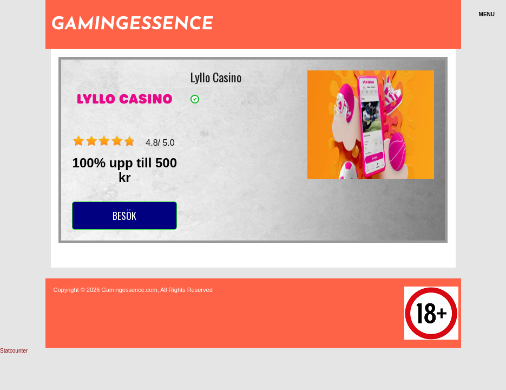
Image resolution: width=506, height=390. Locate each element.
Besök (124, 216)
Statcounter (14, 351)
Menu (487, 14)
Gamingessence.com (129, 290)
